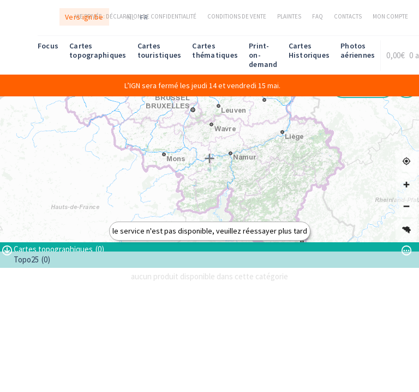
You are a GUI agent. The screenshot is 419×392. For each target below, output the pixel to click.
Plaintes (289, 16)
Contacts (348, 16)
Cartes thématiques (215, 50)
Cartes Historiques (309, 50)
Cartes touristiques (159, 50)
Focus (48, 46)
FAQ (317, 16)
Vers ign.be (84, 17)
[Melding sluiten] (407, 85)
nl (131, 17)
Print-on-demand (263, 55)
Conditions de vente (236, 16)
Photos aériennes (357, 50)
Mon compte (390, 16)
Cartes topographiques (97, 50)
